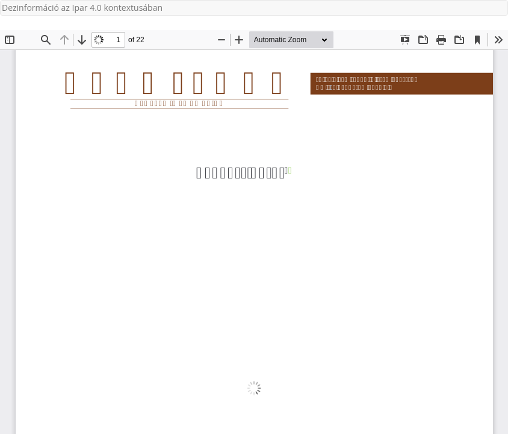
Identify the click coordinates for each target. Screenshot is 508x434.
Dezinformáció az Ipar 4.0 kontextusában (82, 7)
